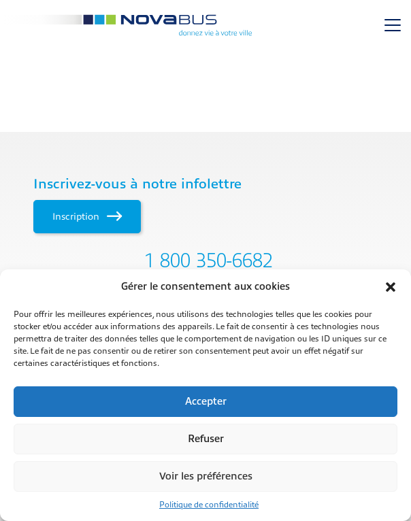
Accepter (206, 401)
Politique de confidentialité (209, 504)
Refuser (206, 439)
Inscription (86, 216)
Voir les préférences (205, 476)
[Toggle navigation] (392, 25)
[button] (390, 287)
